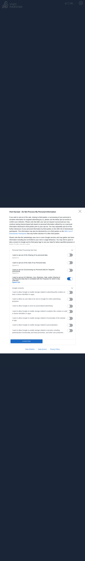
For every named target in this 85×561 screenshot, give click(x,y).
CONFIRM (26, 341)
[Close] (81, 212)
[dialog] (42, 280)
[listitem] (42, 250)
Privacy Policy (55, 349)
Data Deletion (30, 349)
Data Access (42, 349)
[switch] (70, 255)
